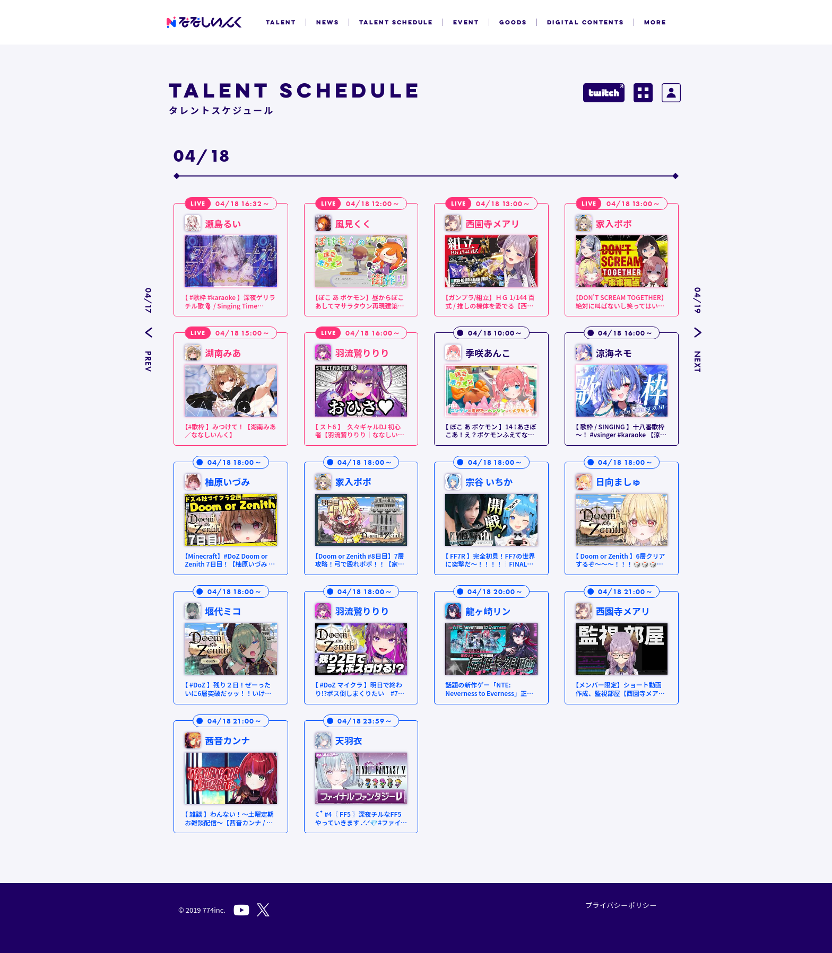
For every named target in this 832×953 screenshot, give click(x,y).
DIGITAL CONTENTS (585, 22)
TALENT (281, 22)
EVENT (466, 22)
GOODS (513, 22)
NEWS (327, 22)
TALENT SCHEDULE (396, 22)
